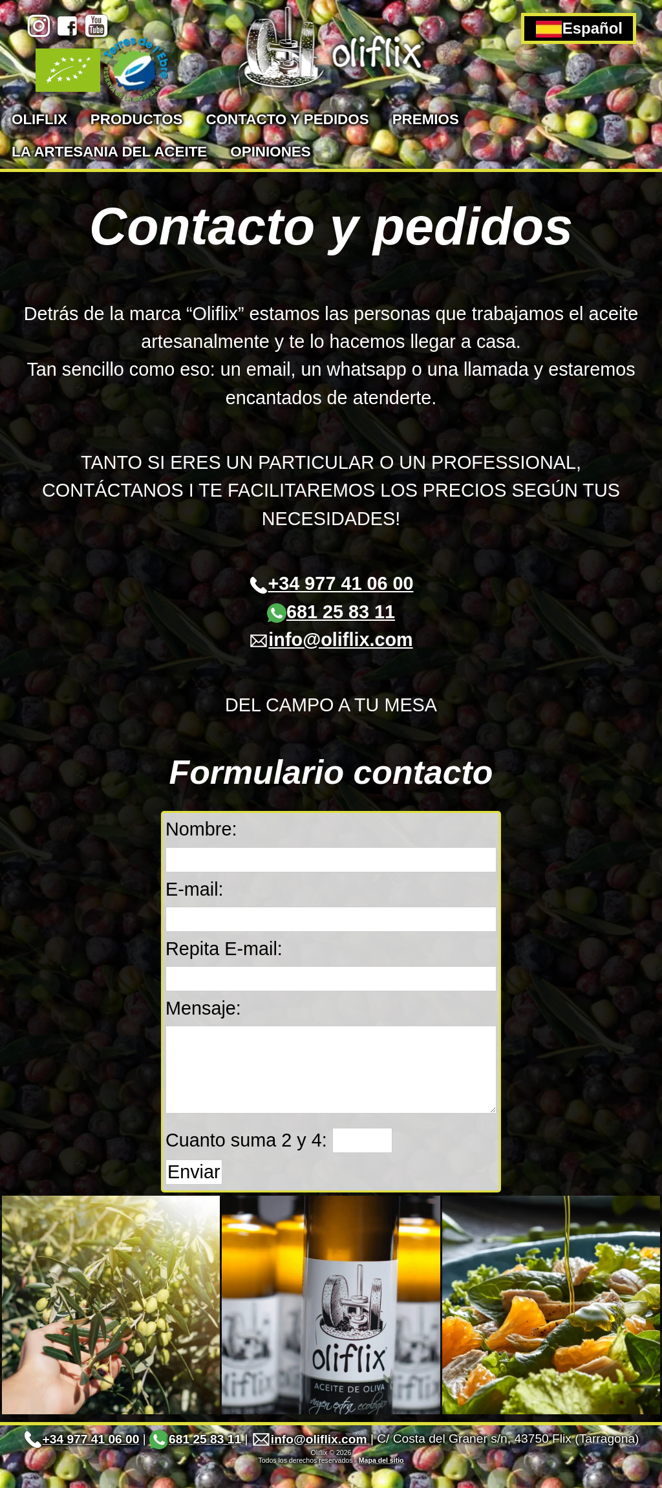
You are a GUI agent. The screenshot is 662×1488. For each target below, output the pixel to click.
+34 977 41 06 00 (331, 583)
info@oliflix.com (330, 639)
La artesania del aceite (109, 152)
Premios (425, 119)
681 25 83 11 (331, 611)
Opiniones (270, 152)
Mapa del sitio (381, 1479)
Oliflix (39, 119)
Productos (137, 119)
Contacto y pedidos (287, 119)
